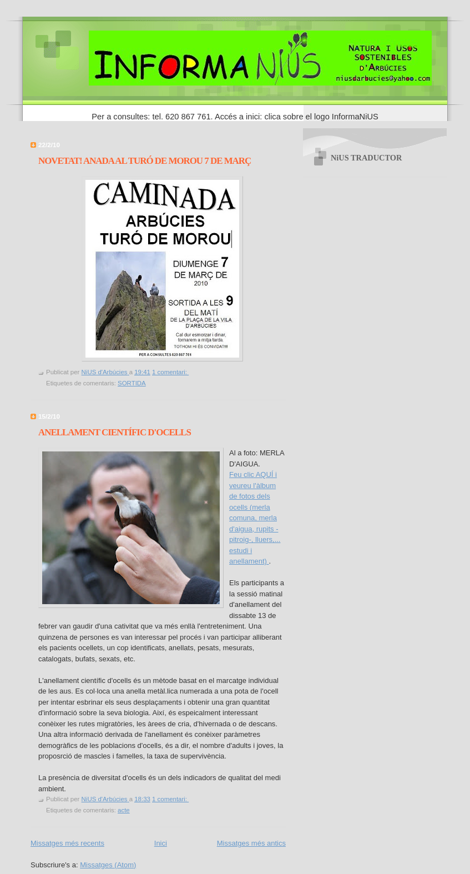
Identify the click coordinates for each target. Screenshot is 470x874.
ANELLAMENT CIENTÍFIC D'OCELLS (114, 432)
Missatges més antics (251, 843)
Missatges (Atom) (108, 865)
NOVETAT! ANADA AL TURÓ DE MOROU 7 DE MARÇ (144, 160)
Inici (160, 843)
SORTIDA (132, 383)
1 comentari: (170, 372)
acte (124, 810)
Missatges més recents (67, 843)
